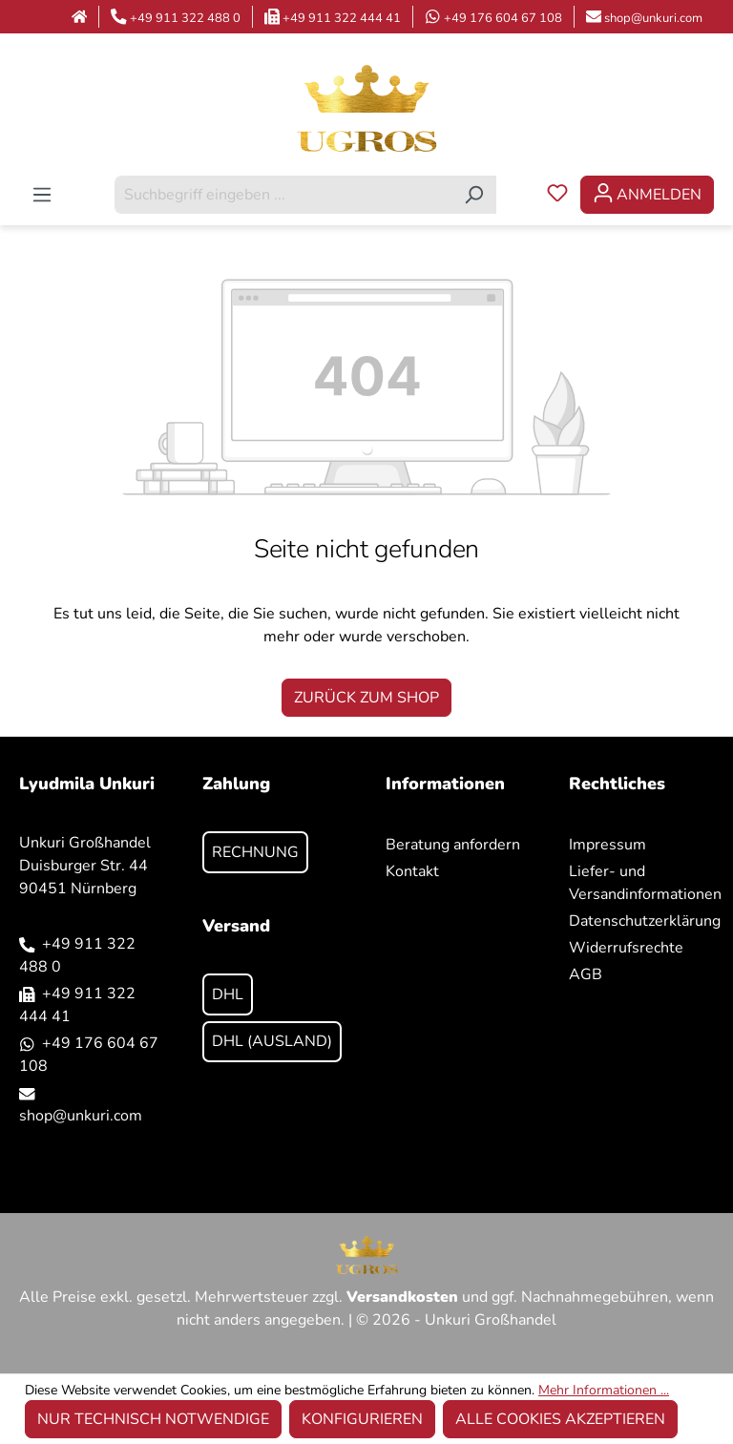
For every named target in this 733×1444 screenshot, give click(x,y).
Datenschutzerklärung (645, 920)
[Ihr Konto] (647, 195)
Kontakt (412, 871)
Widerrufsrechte (626, 947)
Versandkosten (402, 1297)
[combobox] (283, 195)
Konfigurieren (362, 1419)
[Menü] (42, 195)
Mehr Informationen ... (603, 1390)
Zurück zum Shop (366, 697)
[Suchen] (473, 195)
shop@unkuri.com (653, 18)
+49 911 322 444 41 (342, 18)
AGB (585, 974)
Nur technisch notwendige (153, 1419)
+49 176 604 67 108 (503, 18)
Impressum (607, 844)
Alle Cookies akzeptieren (560, 1419)
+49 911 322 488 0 (185, 18)
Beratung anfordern (453, 844)
